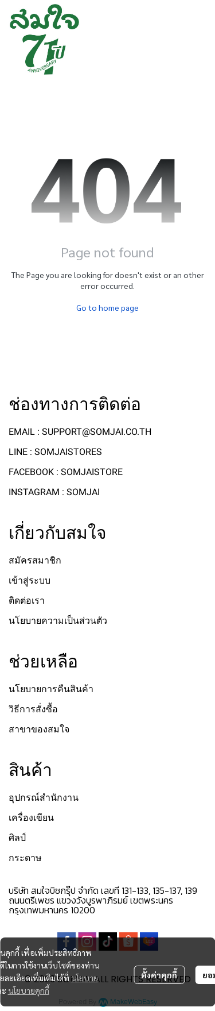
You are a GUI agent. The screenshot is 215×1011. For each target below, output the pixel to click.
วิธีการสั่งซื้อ (33, 709)
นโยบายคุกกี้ (28, 990)
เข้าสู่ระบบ (29, 580)
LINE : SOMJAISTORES (55, 451)
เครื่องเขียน (31, 817)
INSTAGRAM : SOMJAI (54, 492)
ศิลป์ (17, 837)
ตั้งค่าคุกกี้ (159, 975)
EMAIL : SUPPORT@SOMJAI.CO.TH (80, 431)
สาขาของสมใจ (39, 729)
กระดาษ (25, 857)
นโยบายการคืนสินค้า (51, 689)
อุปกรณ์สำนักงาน (44, 797)
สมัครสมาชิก (35, 560)
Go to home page (107, 307)
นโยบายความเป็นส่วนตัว (58, 620)
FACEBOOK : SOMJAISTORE (66, 471)
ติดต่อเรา (27, 600)
